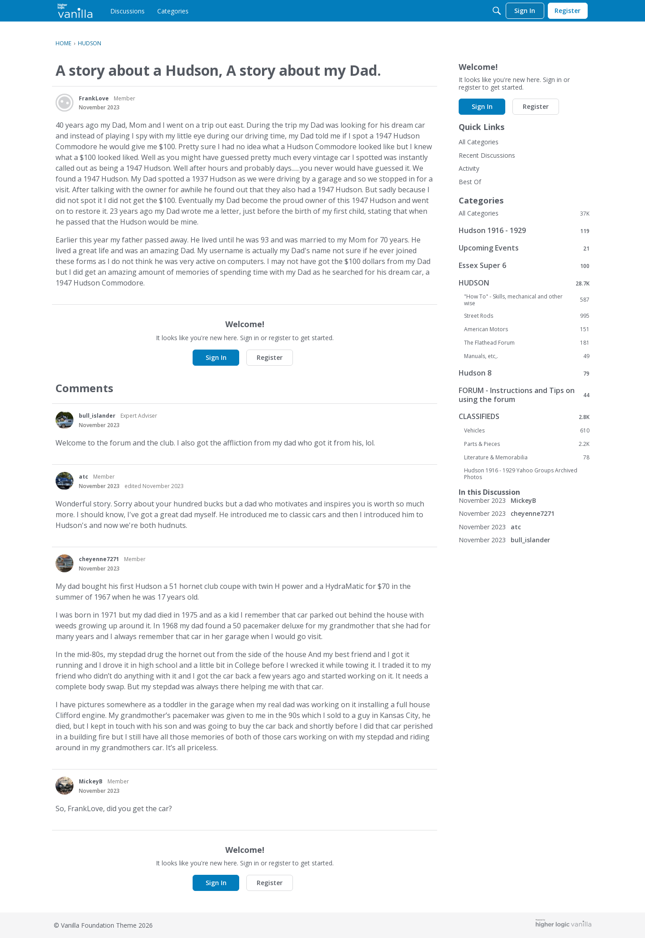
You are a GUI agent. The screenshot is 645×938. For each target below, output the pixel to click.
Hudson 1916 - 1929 (524, 230)
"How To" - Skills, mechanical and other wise (526, 300)
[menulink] (127, 11)
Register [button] (270, 357)
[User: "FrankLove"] (64, 103)
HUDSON (524, 283)
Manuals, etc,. (526, 356)
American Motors (526, 329)
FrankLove (94, 98)
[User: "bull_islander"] (64, 420)
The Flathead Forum (526, 343)
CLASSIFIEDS (524, 416)
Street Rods (526, 316)
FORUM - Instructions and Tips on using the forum (524, 395)
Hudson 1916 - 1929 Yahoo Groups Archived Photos (520, 473)
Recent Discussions (487, 155)
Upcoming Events (524, 248)
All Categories (479, 142)
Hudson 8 (524, 373)
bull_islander (97, 415)
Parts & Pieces (526, 444)
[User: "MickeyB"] (64, 786)
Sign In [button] (216, 357)
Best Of (470, 181)
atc (83, 476)
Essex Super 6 (524, 265)
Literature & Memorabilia (526, 458)
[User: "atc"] (64, 481)
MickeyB (91, 781)
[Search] (497, 11)
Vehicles (526, 431)
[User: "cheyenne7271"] (64, 563)
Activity (469, 168)
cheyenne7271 (99, 559)
